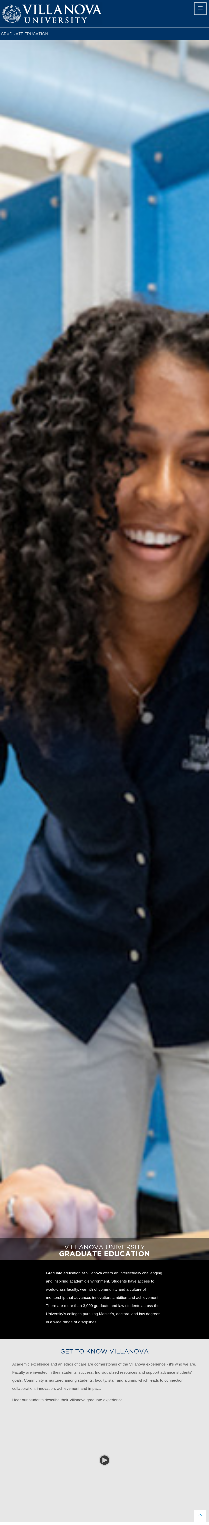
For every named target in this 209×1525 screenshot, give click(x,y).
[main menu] (200, 8)
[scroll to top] (200, 1516)
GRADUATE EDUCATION (24, 34)
